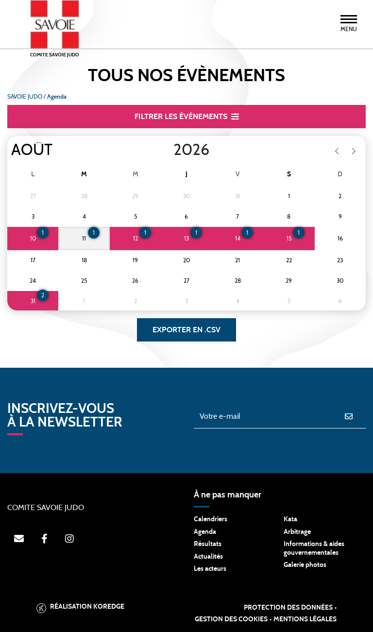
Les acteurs (210, 568)
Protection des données (288, 607)
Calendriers (210, 519)
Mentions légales (305, 619)
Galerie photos (305, 565)
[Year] (165, 150)
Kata (290, 519)
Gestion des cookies (231, 619)
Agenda (205, 532)
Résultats (207, 544)
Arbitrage (297, 532)
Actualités (208, 556)
